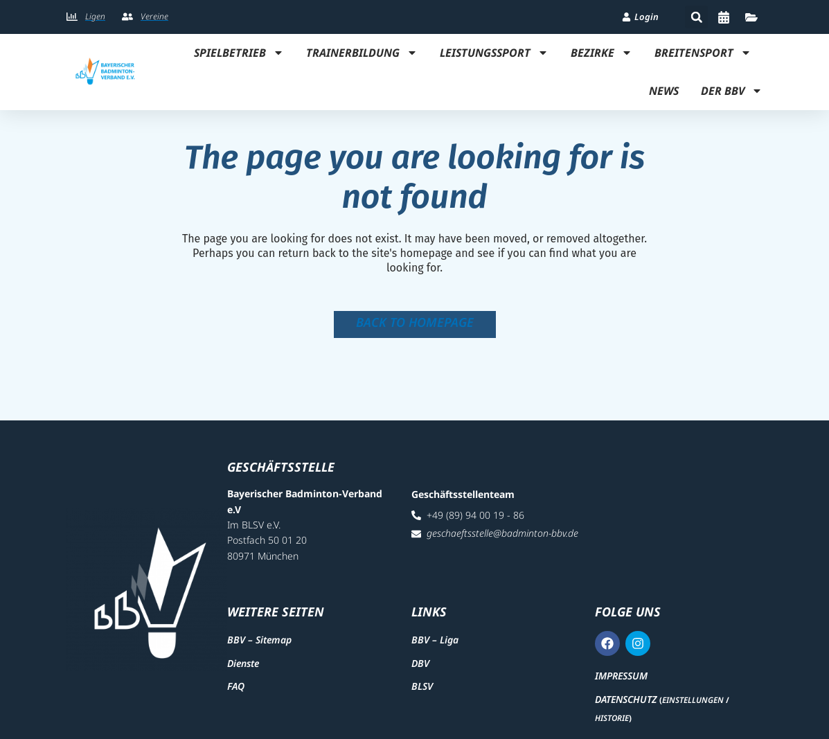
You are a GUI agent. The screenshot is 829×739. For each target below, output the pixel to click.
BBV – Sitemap (259, 639)
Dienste (243, 663)
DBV (420, 663)
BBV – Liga (434, 639)
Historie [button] (612, 718)
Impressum (621, 675)
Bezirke (601, 52)
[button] (696, 17)
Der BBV (732, 90)
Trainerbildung (362, 52)
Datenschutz (626, 699)
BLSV (422, 686)
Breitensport (702, 52)
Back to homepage (415, 322)
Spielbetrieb (239, 52)
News (664, 90)
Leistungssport (494, 52)
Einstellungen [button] (693, 700)
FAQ (235, 686)
